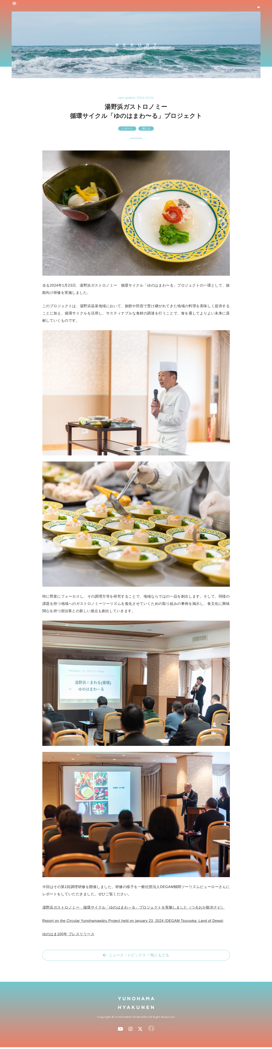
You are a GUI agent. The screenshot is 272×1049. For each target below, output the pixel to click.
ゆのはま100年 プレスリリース (68, 934)
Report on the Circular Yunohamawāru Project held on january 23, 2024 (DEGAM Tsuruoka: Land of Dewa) (132, 921)
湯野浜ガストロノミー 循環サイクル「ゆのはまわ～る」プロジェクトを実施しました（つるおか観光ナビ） (133, 907)
